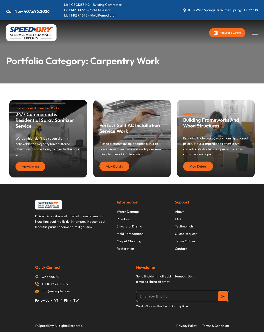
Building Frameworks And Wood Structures (211, 123)
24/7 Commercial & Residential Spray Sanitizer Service (44, 120)
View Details (30, 167)
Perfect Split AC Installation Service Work (129, 128)
